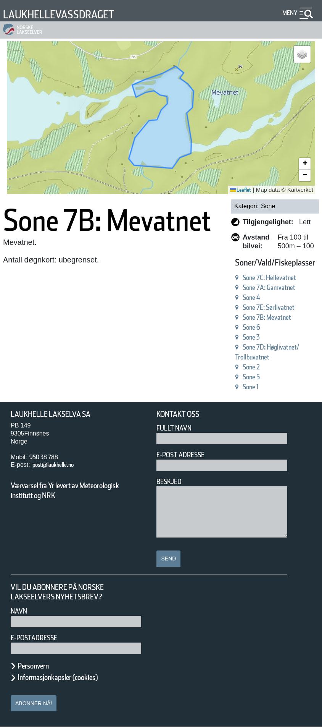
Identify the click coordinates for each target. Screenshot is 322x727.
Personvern (39, 665)
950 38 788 (46, 457)
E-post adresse (186, 455)
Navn (20, 611)
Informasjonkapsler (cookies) (72, 677)
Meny (289, 12)
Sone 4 (230, 297)
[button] (302, 54)
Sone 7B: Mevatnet (250, 317)
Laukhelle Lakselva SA (58, 414)
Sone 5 (230, 377)
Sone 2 (230, 367)
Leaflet (237, 189)
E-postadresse (39, 638)
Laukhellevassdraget (69, 14)
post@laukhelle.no (60, 464)
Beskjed (171, 482)
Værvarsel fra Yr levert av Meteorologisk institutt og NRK (69, 490)
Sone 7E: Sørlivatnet (253, 307)
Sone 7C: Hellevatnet (254, 278)
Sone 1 (230, 387)
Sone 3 (230, 337)
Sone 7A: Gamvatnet (253, 287)
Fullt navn (177, 428)
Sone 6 (230, 327)
